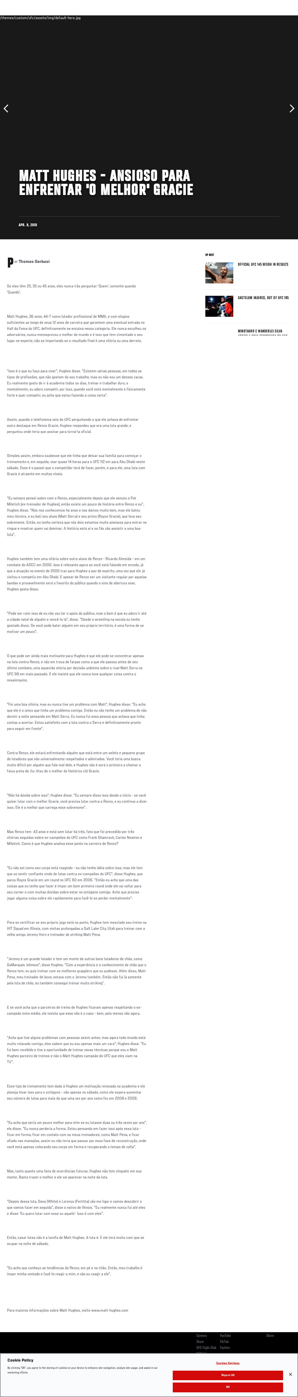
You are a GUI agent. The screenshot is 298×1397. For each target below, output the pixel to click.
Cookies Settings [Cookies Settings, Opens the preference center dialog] (228, 1363)
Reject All (227, 1375)
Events (12, 18)
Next (290, 109)
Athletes (53, 18)
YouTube (225, 1336)
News (71, 18)
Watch (227, 18)
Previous (7, 109)
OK (228, 1387)
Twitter (225, 1348)
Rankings (32, 18)
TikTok (224, 1342)
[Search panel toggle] (283, 17)
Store (200, 1342)
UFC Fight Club (206, 1348)
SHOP (270, 18)
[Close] (290, 1374)
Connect (208, 18)
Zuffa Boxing (249, 18)
